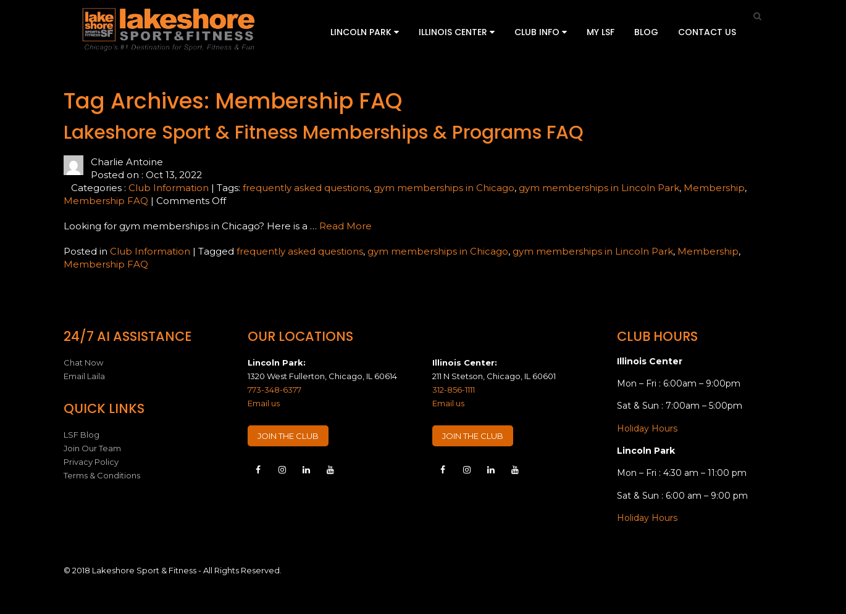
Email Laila (84, 376)
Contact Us (707, 32)
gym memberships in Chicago (444, 188)
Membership (714, 188)
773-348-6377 (274, 390)
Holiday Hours (647, 428)
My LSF (600, 32)
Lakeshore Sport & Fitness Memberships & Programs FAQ (324, 132)
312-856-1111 (453, 390)
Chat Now (83, 362)
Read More (345, 226)
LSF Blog (81, 435)
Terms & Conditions (102, 475)
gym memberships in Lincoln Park (599, 188)
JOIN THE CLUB (288, 436)
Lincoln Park (364, 32)
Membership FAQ (106, 201)
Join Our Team (92, 448)
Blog (646, 32)
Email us (264, 403)
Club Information (168, 188)
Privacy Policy (91, 462)
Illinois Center (457, 32)
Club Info (540, 32)
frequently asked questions (306, 188)
